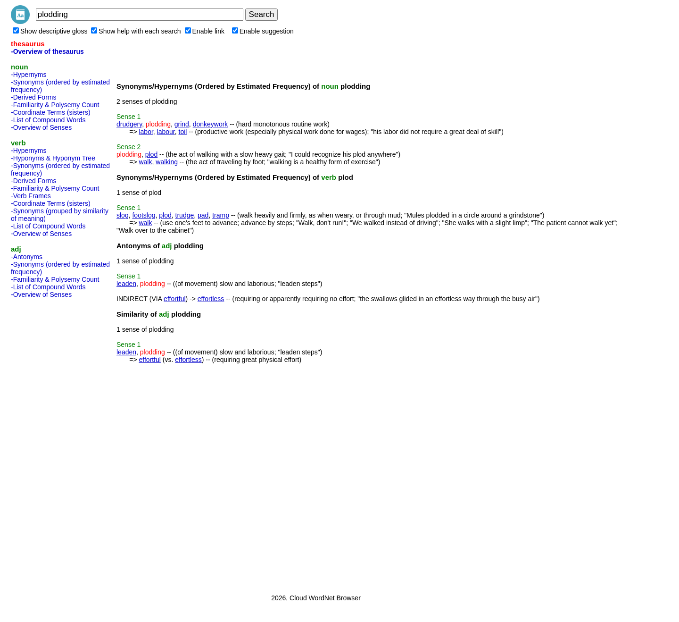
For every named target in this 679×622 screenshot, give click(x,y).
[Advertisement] (48, 443)
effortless (211, 299)
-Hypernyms (28, 74)
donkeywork (210, 124)
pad (203, 215)
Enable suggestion (263, 31)
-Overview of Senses (41, 127)
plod (151, 154)
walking (167, 162)
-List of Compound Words (48, 120)
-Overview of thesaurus (47, 51)
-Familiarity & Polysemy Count (55, 105)
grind (181, 124)
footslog (143, 215)
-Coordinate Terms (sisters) (51, 112)
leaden (126, 283)
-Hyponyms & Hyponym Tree (53, 158)
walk (145, 162)
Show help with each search (136, 31)
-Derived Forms (33, 97)
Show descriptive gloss (50, 31)
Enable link (205, 31)
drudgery (129, 124)
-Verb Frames (31, 196)
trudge (184, 215)
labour (166, 131)
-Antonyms (26, 257)
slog (122, 215)
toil (183, 131)
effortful (174, 299)
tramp (220, 215)
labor (146, 131)
